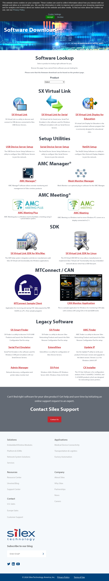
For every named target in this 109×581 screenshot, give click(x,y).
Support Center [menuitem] (13, 489)
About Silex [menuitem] (59, 477)
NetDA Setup (89, 146)
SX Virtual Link (19, 114)
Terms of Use (79, 577)
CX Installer (89, 367)
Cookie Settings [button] (54, 14)
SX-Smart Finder (19, 329)
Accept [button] (50, 17)
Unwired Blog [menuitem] (13, 483)
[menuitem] (30, 504)
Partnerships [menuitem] (59, 489)
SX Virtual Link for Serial (54, 114)
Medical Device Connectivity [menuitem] (67, 445)
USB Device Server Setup (19, 146)
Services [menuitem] (10, 462)
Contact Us (54, 419)
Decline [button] (60, 17)
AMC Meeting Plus (28, 212)
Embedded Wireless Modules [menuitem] (19, 445)
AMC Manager (28, 180)
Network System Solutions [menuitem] (18, 456)
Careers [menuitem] (57, 501)
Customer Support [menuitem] (15, 517)
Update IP (89, 347)
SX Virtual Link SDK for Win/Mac (28, 253)
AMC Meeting (81, 212)
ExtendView (54, 347)
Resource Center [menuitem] (14, 477)
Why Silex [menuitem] (58, 483)
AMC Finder (89, 329)
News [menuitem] (56, 495)
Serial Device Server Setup (54, 146)
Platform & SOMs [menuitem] (14, 451)
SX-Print (54, 367)
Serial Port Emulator (19, 347)
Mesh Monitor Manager (81, 180)
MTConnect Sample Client (28, 303)
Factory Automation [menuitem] (63, 456)
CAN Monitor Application (81, 303)
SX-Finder (54, 329)
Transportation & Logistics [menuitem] (65, 451)
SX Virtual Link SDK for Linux (81, 253)
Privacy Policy (18, 10)
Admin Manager (19, 367)
